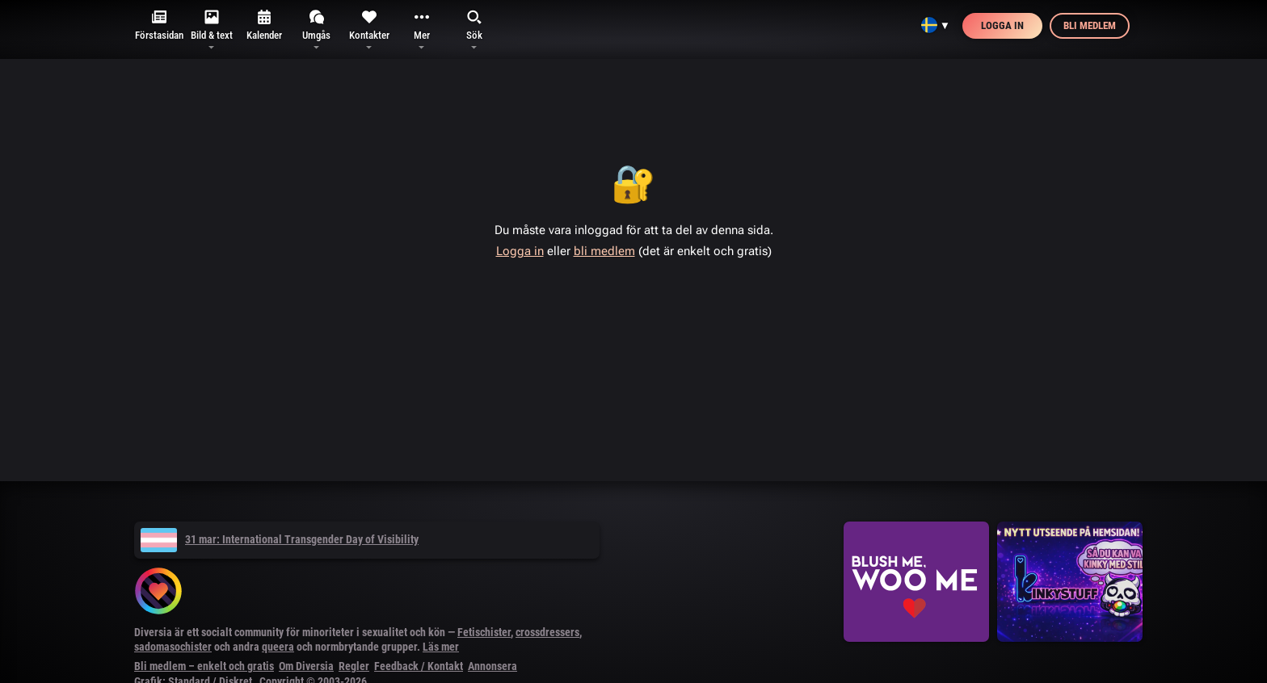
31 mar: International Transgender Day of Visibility (280, 539)
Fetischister (484, 632)
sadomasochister (173, 646)
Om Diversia (306, 666)
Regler (354, 666)
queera (278, 646)
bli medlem (604, 251)
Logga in (1002, 25)
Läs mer (441, 646)
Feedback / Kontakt (418, 666)
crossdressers (547, 632)
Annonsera (492, 666)
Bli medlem (1089, 25)
